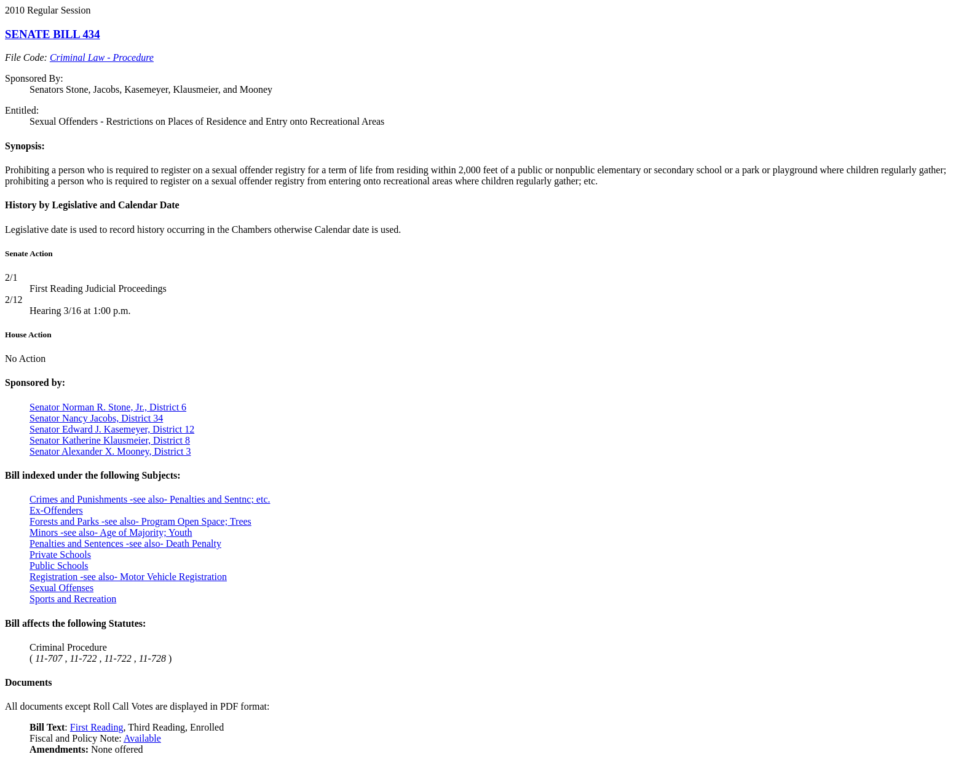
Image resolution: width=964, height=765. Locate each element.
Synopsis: (25, 146)
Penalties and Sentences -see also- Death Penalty (125, 543)
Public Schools (59, 565)
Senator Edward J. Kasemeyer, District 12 (112, 429)
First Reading (97, 727)
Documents (28, 682)
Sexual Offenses (61, 588)
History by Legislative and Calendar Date (92, 205)
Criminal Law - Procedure (102, 57)
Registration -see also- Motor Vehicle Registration (128, 576)
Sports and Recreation (73, 599)
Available (142, 738)
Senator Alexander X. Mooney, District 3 (110, 451)
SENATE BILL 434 (52, 34)
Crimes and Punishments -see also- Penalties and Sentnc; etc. (150, 499)
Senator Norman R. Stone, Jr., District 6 (108, 407)
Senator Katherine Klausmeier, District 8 (110, 440)
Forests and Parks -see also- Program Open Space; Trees (140, 521)
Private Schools (60, 554)
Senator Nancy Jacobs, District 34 (96, 418)
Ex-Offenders (56, 510)
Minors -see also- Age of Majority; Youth (111, 532)
